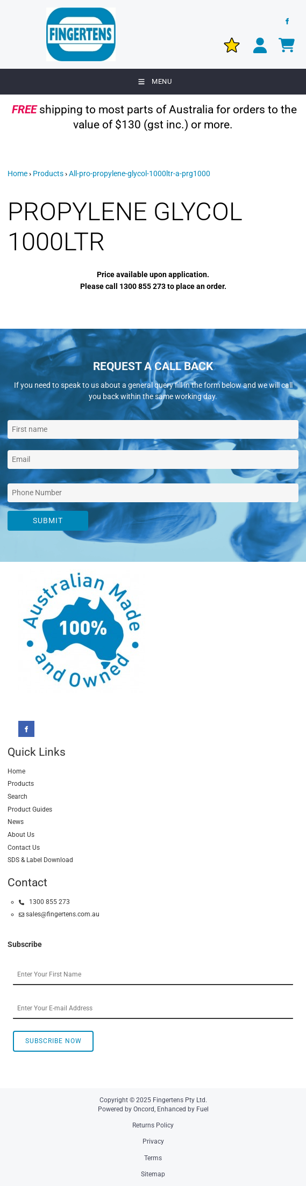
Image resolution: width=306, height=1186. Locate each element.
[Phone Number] (153, 492)
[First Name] (153, 429)
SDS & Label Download (40, 860)
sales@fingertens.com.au (59, 914)
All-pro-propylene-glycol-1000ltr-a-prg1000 (139, 173)
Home (17, 173)
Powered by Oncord (126, 1109)
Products (48, 173)
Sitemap (153, 1174)
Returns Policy (153, 1125)
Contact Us (24, 847)
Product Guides (30, 809)
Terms (153, 1158)
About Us (21, 834)
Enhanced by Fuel (183, 1109)
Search (17, 796)
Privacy (153, 1141)
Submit (48, 520)
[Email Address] (153, 459)
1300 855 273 (44, 902)
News (16, 822)
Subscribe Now (53, 1041)
